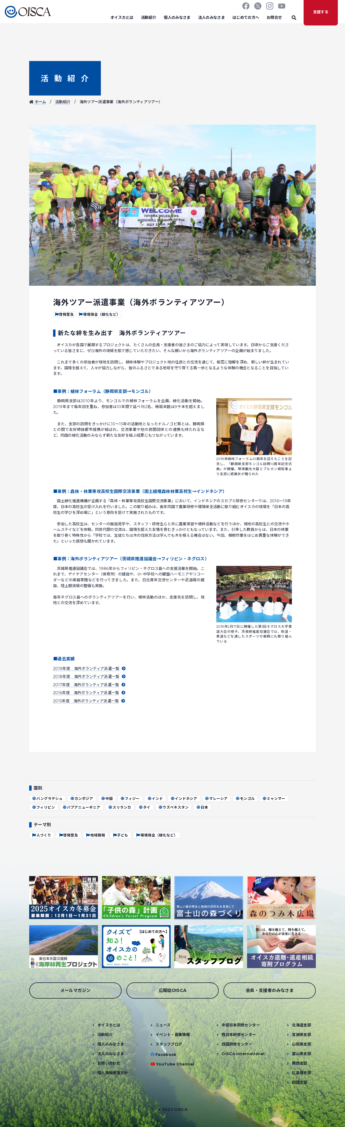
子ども (120, 835)
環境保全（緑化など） (99, 314)
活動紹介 (148, 17)
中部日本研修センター (241, 1025)
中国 (107, 798)
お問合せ (274, 17)
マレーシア (216, 798)
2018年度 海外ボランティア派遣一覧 (89, 676)
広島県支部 (301, 1072)
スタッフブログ (169, 1044)
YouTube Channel (175, 1064)
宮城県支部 (301, 1034)
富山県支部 (301, 1053)
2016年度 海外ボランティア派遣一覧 (89, 692)
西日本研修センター (239, 1034)
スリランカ (119, 807)
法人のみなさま (211, 17)
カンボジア (81, 798)
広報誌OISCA (173, 990)
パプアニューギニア (81, 807)
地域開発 (95, 835)
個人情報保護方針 (112, 1072)
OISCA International (243, 1053)
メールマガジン (75, 990)
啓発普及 (64, 314)
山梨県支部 (301, 1044)
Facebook (166, 1054)
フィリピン (43, 807)
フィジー (130, 798)
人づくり (41, 835)
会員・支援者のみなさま (270, 990)
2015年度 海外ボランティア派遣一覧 (89, 701)
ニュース (163, 1025)
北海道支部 (301, 1025)
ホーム (37, 101)
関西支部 (299, 1063)
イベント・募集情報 (173, 1034)
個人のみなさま (177, 17)
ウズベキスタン (173, 807)
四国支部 (299, 1082)
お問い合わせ (108, 1063)
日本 (202, 807)
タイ (144, 807)
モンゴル (245, 798)
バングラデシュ (47, 798)
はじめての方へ (245, 17)
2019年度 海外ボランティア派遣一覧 (89, 668)
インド (155, 798)
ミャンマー (273, 798)
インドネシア (183, 798)
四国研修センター (237, 1044)
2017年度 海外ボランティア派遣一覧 (89, 684)
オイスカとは (121, 17)
